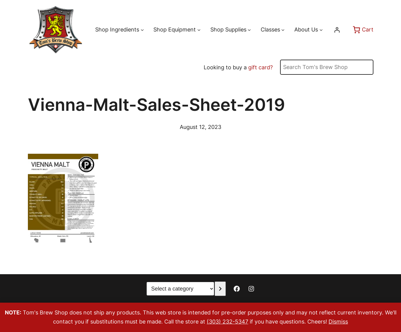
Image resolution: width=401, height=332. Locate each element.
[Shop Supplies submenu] (249, 29)
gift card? (260, 67)
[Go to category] (220, 288)
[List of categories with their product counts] (180, 288)
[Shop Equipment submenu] (199, 29)
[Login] (337, 30)
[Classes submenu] (283, 29)
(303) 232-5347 (227, 321)
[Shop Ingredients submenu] (142, 29)
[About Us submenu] (321, 29)
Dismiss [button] (338, 321)
